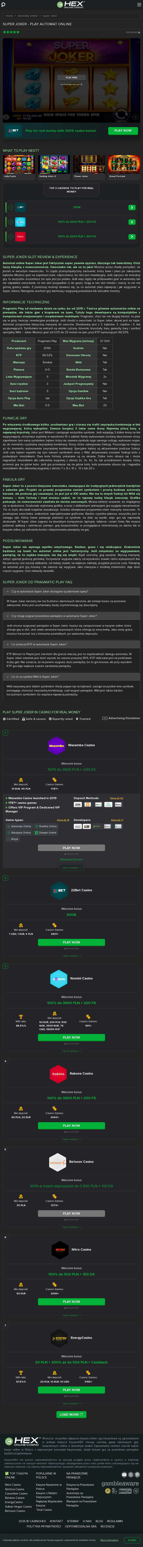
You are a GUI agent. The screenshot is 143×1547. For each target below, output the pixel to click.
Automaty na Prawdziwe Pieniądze (79, 1495)
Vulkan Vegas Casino (18, 1507)
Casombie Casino (16, 1493)
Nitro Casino (13, 1485)
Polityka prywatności (44, 1526)
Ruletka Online (46, 826)
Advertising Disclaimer (121, 718)
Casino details (70, 867)
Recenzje (108, 1526)
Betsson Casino (15, 1511)
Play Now (71, 848)
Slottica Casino (14, 1489)
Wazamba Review (71, 859)
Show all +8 (63, 820)
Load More (71, 1414)
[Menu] (139, 4)
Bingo (12, 839)
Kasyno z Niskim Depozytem (46, 1495)
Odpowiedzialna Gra (81, 1526)
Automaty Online (19, 826)
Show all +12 (116, 798)
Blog (99, 1521)
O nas (87, 1521)
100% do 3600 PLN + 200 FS (71, 1003)
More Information (109, 1540)
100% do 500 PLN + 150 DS (71, 1274)
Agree (132, 1540)
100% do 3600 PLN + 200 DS (71, 769)
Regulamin (115, 1521)
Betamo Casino (15, 1498)
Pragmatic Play (13, 308)
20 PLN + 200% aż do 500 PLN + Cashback (71, 1362)
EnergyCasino (14, 1502)
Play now (123, 130)
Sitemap (73, 1521)
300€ (71, 915)
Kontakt (56, 1521)
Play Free (71, 77)
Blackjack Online (19, 832)
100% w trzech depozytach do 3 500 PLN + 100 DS (71, 1186)
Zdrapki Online (45, 832)
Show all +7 (117, 820)
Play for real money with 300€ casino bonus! (61, 131)
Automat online (14, 263)
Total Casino (44, 1510)
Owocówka (58, 267)
